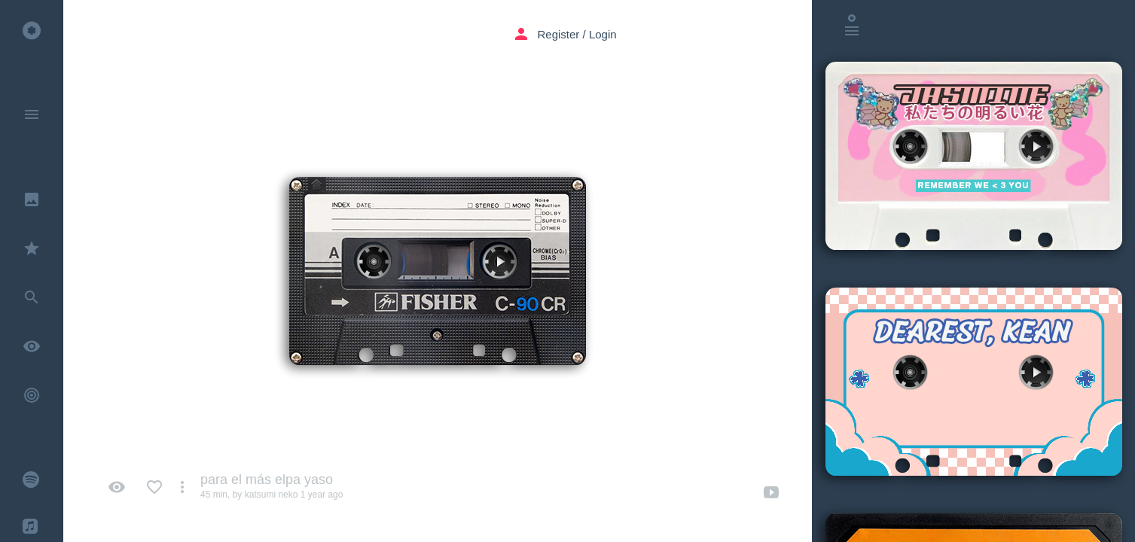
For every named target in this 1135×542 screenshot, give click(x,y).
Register (559, 34)
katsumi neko (271, 494)
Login (603, 34)
